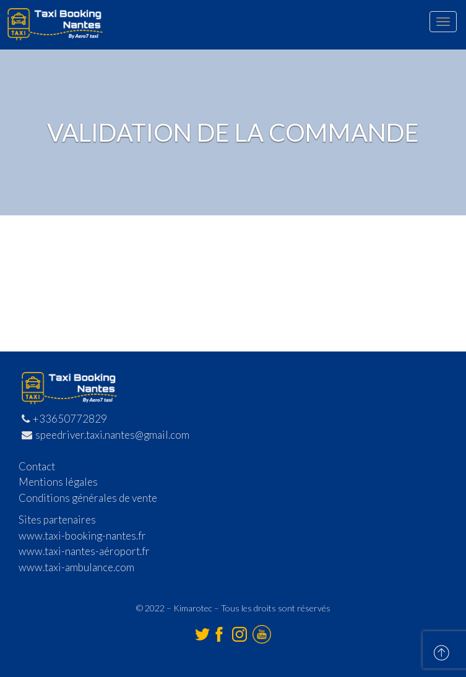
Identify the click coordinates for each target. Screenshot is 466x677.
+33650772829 (64, 418)
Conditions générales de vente (88, 497)
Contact (37, 466)
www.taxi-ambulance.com (76, 567)
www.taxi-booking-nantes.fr (82, 535)
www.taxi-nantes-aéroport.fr (84, 551)
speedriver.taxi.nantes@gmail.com (105, 434)
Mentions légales (58, 481)
